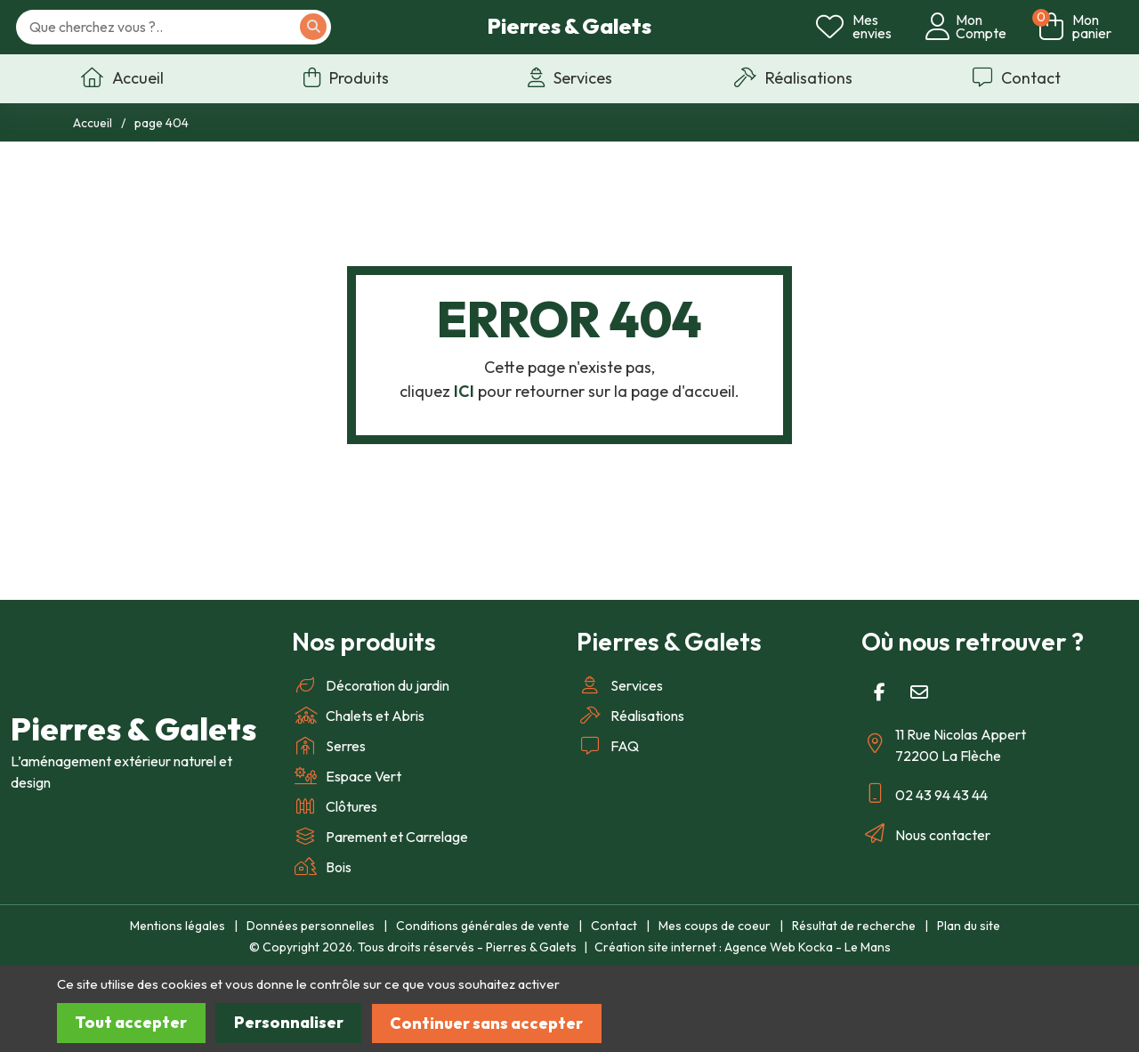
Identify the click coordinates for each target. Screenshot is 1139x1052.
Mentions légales (177, 926)
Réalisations (630, 715)
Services (620, 685)
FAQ (608, 746)
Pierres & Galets (569, 26)
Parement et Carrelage (380, 837)
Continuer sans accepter (492, 1023)
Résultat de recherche (854, 926)
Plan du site (968, 926)
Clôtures (334, 806)
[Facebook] (879, 692)
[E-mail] (919, 692)
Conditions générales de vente (483, 926)
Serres (329, 746)
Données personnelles (310, 926)
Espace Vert (346, 776)
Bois (321, 867)
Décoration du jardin (370, 685)
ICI (464, 391)
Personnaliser (291, 1023)
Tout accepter (132, 1023)
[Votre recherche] (179, 27)
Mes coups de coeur (714, 926)
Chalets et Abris (358, 715)
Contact (614, 926)
